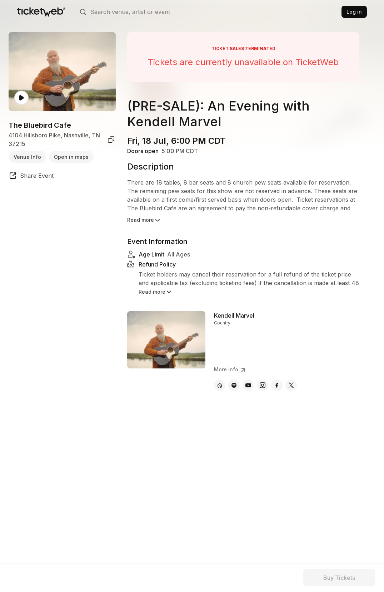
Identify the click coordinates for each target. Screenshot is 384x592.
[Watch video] (21, 98)
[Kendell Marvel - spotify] (234, 385)
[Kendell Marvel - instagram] (262, 385)
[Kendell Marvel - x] (291, 385)
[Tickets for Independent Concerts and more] (41, 12)
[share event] (31, 176)
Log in (354, 12)
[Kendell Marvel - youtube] (248, 385)
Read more (144, 220)
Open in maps (71, 157)
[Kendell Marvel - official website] (219, 385)
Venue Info (27, 157)
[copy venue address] (111, 139)
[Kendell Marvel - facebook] (277, 385)
